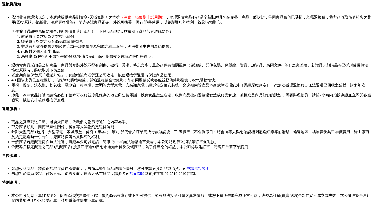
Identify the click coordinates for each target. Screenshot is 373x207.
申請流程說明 (197, 169)
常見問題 (137, 174)
